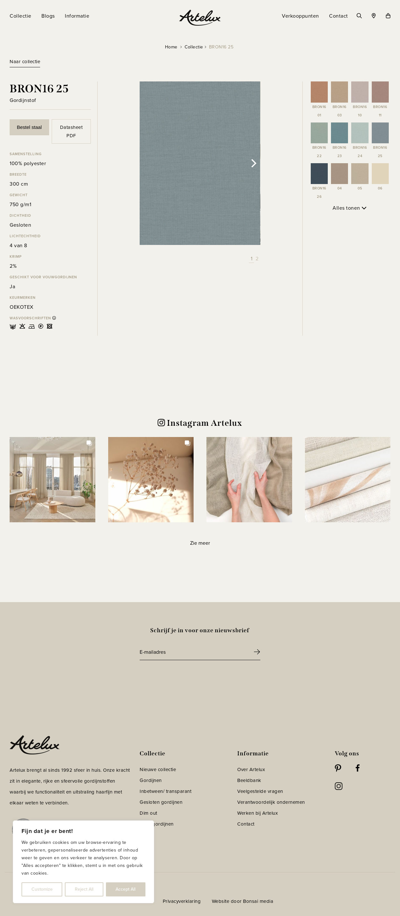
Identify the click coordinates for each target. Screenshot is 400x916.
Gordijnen (151, 780)
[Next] (253, 163)
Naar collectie (25, 61)
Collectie (194, 47)
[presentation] (188, 677)
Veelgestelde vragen (260, 791)
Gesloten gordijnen (161, 802)
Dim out (148, 813)
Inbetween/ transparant (165, 791)
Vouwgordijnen (157, 824)
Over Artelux (251, 769)
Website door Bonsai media (243, 901)
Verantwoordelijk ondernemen (271, 802)
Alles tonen (350, 208)
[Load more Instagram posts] (199, 543)
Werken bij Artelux (257, 813)
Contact (246, 824)
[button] (52, 480)
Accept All (125, 889)
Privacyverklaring (182, 901)
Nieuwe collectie (158, 769)
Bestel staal (29, 127)
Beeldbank (249, 780)
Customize (42, 889)
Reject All (84, 889)
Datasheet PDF (71, 131)
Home (171, 47)
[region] (83, 861)
